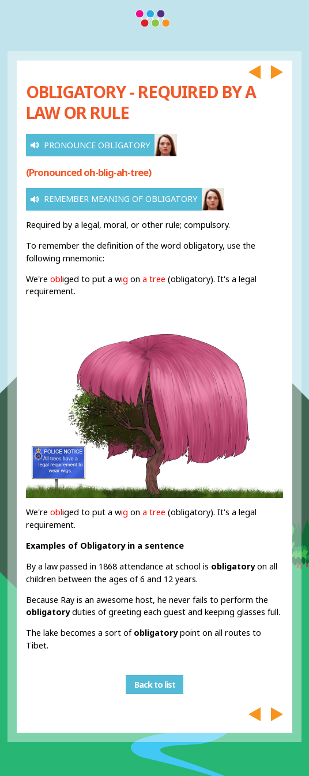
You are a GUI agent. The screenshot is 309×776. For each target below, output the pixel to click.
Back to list (154, 684)
